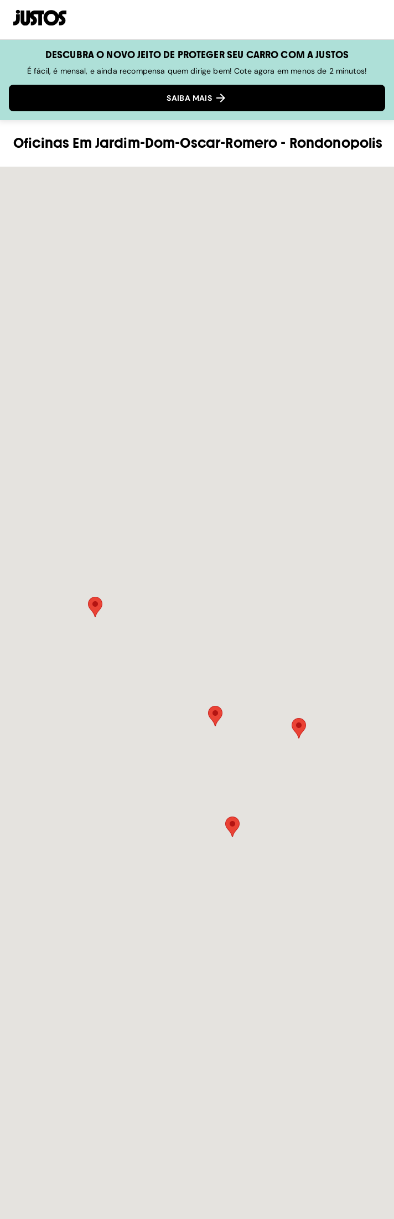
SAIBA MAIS (197, 98)
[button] (95, 607)
